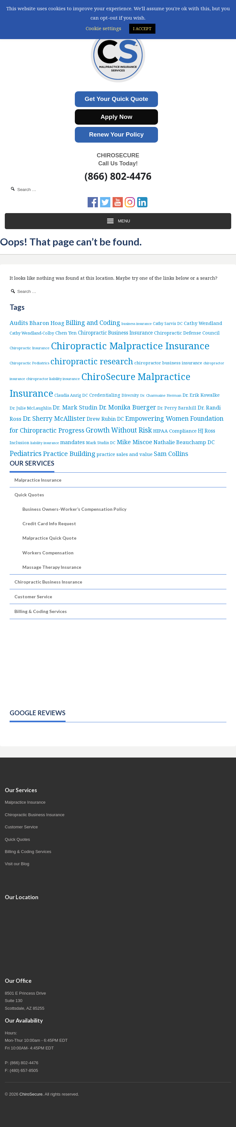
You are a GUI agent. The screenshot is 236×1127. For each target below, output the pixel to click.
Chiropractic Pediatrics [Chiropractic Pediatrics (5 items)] (29, 362)
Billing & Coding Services (40, 611)
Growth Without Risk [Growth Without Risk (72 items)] (119, 430)
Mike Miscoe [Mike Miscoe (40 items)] (134, 442)
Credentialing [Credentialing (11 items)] (104, 395)
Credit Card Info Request (49, 523)
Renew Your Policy (116, 134)
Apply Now (116, 116)
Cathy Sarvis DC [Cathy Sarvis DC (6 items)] (168, 323)
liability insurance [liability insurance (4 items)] (44, 443)
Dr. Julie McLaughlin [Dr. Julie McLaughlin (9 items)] (30, 408)
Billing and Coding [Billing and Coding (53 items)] (93, 322)
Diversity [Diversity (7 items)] (130, 395)
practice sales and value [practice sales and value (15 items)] (125, 454)
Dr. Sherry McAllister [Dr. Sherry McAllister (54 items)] (54, 418)
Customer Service (33, 596)
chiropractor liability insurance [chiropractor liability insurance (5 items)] (53, 378)
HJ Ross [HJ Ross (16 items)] (206, 430)
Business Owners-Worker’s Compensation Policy (74, 509)
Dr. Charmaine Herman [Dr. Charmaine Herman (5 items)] (160, 395)
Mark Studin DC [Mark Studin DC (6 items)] (100, 442)
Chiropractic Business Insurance (48, 581)
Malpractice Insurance (37, 480)
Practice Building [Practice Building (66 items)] (69, 453)
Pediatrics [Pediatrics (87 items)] (26, 453)
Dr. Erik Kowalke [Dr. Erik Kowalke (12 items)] (201, 395)
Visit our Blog (17, 863)
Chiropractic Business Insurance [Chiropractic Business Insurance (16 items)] (115, 332)
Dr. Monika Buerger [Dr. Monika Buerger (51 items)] (127, 407)
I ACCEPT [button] (142, 28)
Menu (118, 221)
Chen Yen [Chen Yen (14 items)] (66, 332)
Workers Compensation (48, 552)
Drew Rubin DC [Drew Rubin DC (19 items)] (105, 418)
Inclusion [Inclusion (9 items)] (19, 442)
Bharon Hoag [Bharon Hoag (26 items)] (46, 323)
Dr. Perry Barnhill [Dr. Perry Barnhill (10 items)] (176, 408)
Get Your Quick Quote (116, 98)
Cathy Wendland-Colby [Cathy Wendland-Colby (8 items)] (32, 333)
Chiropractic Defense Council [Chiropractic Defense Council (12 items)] (187, 333)
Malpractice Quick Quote (49, 538)
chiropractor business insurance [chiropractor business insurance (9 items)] (168, 363)
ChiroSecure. (32, 1094)
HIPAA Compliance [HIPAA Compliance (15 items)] (175, 430)
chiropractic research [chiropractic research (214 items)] (92, 361)
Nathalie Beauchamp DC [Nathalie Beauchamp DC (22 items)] (184, 442)
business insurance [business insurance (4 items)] (137, 323)
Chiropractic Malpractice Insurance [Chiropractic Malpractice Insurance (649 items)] (130, 345)
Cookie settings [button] (103, 28)
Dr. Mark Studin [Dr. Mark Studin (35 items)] (75, 407)
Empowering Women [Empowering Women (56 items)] (157, 418)
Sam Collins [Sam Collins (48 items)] (171, 453)
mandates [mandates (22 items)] (72, 442)
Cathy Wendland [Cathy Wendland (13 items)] (203, 323)
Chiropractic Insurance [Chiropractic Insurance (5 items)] (30, 347)
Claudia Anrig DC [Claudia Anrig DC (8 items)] (71, 395)
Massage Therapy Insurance (51, 567)
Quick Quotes (29, 494)
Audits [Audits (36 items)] (19, 323)
